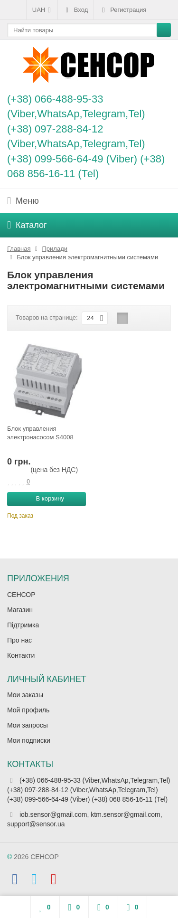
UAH (42, 10)
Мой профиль (28, 710)
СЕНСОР (21, 594)
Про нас (19, 640)
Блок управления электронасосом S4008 (40, 433)
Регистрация (123, 10)
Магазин (20, 610)
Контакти (21, 655)
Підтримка (23, 625)
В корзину (45, 498)
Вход (76, 10)
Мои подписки (28, 740)
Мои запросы (27, 725)
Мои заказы (25, 695)
